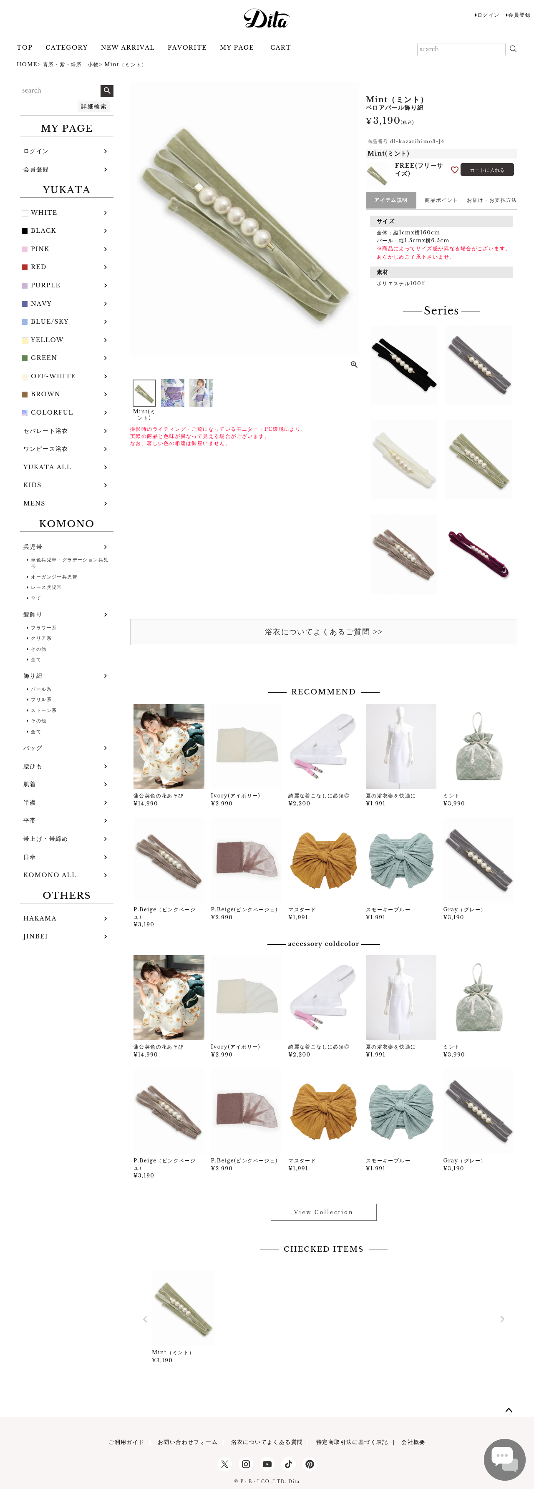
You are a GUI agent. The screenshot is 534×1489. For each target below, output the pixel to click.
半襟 (29, 802)
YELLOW (47, 340)
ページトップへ (509, 1410)
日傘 (29, 857)
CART (280, 47)
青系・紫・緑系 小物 (71, 64)
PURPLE (45, 285)
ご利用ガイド (126, 1442)
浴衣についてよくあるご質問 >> (324, 631)
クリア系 (41, 638)
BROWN (45, 394)
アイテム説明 (391, 200)
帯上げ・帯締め (45, 839)
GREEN (44, 358)
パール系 (41, 689)
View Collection (323, 1212)
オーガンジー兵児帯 (54, 577)
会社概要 (413, 1442)
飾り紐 (33, 675)
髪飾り (33, 614)
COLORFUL (52, 412)
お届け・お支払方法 (492, 200)
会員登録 (519, 15)
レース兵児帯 (46, 587)
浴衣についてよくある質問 (267, 1442)
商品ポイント (441, 200)
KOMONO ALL (50, 875)
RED (39, 267)
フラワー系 (44, 628)
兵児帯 (33, 547)
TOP (25, 47)
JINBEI (35, 936)
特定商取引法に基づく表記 (352, 1442)
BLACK (43, 230)
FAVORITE (187, 47)
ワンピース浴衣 (45, 449)
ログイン (488, 15)
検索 (107, 91)
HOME (27, 64)
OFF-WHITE (53, 376)
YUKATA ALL (47, 467)
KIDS (32, 485)
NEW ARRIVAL (128, 47)
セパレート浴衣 (45, 431)
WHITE (44, 212)
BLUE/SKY (50, 321)
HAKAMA (40, 918)
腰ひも (33, 766)
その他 (38, 649)
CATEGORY (66, 47)
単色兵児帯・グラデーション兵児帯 (69, 563)
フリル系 (41, 699)
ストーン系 (44, 710)
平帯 (29, 820)
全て (36, 598)
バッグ (33, 748)
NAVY (41, 303)
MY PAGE (237, 47)
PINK (40, 249)
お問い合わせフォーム (188, 1442)
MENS (34, 503)
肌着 (29, 784)
